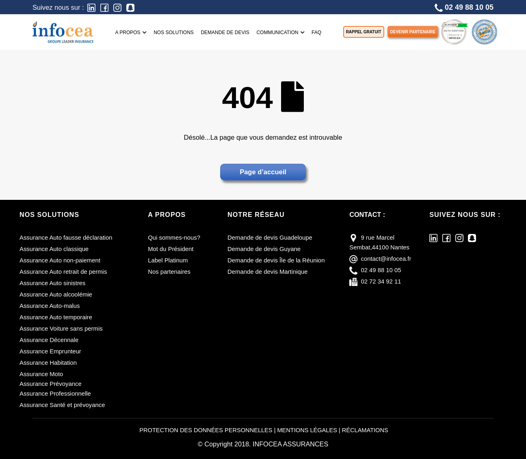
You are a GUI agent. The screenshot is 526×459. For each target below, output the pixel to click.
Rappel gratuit (363, 32)
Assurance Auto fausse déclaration (66, 237)
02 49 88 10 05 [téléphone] (381, 270)
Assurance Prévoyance (50, 384)
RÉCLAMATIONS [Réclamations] (365, 430)
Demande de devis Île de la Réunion (276, 260)
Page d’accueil (263, 171)
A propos (131, 32)
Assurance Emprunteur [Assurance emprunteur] (50, 351)
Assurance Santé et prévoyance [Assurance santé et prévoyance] (62, 405)
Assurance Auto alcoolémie (55, 294)
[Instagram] (117, 7)
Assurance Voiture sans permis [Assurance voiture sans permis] (61, 328)
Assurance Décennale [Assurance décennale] (48, 340)
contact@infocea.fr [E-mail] (386, 258)
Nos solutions (174, 32)
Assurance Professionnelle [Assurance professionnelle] (55, 393)
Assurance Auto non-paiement (59, 260)
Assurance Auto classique (54, 249)
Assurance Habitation (48, 362)
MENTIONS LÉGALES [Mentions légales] (307, 430)
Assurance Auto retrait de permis (63, 271)
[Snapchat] (130, 7)
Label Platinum (168, 260)
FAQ (316, 32)
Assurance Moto (41, 374)
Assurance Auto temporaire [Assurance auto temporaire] (55, 317)
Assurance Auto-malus (49, 306)
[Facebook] (104, 7)
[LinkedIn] (91, 7)
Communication (280, 32)
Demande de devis (225, 32)
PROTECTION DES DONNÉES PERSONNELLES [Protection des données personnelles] (205, 430)
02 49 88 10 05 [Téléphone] (464, 7)
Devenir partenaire (413, 32)
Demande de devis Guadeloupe (269, 237)
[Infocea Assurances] (62, 31)
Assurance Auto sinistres (52, 283)
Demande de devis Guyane (264, 249)
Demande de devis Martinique (267, 271)
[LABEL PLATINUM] (454, 31)
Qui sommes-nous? (174, 237)
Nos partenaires (169, 271)
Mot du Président (170, 249)
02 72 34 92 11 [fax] (381, 281)
